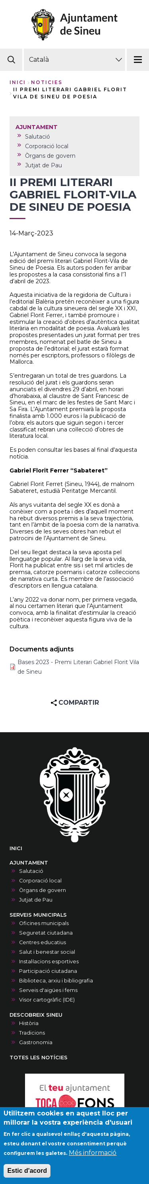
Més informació (92, 1157)
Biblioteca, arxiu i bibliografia (56, 981)
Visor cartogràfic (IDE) (47, 1000)
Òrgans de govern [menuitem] (50, 155)
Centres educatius (42, 942)
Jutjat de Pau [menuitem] (43, 165)
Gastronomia (35, 1042)
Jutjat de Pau (35, 900)
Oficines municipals (44, 923)
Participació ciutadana (48, 971)
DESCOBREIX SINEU (36, 1015)
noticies (46, 82)
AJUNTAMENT (29, 863)
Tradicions (32, 1033)
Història (29, 1023)
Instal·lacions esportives (49, 961)
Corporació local (40, 881)
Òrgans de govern (42, 890)
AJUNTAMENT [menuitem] (36, 127)
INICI (16, 848)
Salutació (31, 871)
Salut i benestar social (47, 952)
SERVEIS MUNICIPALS (38, 915)
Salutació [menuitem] (37, 136)
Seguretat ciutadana (46, 933)
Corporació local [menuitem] (46, 146)
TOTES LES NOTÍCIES (39, 1058)
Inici (18, 82)
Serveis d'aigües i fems (48, 990)
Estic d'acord (27, 1175)
